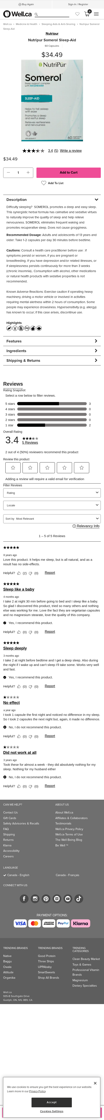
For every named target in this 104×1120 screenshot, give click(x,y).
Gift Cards (9, 818)
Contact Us (10, 812)
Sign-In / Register (78, 4)
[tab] (52, 199)
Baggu (7, 961)
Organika (9, 977)
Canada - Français (67, 875)
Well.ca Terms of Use (69, 834)
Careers (8, 856)
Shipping (9, 834)
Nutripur (52, 33)
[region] (52, 1097)
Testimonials (63, 823)
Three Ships (46, 961)
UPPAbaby (45, 967)
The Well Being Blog (68, 840)
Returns (8, 840)
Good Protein (47, 956)
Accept (52, 1102)
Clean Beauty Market (86, 959)
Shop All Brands (48, 977)
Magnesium (80, 980)
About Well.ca (64, 812)
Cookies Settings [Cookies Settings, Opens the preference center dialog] (51, 1111)
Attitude (8, 972)
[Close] (95, 1083)
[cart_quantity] (18, 173)
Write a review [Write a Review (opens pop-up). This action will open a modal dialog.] (71, 151)
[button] (8, 173)
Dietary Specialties (84, 985)
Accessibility (11, 851)
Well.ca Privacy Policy (69, 829)
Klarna (7, 845)
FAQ (6, 829)
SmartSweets (46, 972)
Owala (7, 967)
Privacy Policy (37, 1091)
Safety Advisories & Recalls (21, 823)
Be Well (61, 845)
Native (7, 956)
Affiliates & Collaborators (71, 818)
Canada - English (18, 875)
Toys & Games (81, 964)
